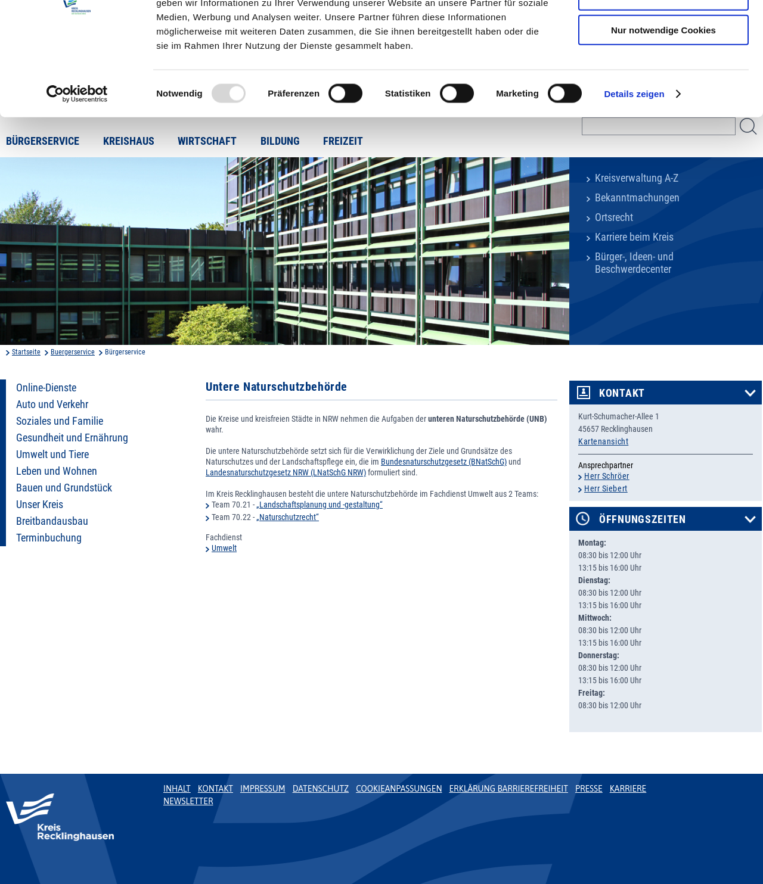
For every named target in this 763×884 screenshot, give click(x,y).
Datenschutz (321, 788)
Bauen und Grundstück (64, 488)
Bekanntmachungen (637, 198)
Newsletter (188, 801)
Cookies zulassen (663, 29)
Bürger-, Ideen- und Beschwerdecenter (634, 263)
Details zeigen (634, 163)
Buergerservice (73, 352)
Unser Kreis (39, 505)
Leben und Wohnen (56, 471)
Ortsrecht (614, 217)
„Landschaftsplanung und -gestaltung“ (319, 504)
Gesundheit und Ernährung (72, 438)
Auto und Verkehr (52, 404)
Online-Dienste (46, 388)
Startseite (26, 352)
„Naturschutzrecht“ (287, 517)
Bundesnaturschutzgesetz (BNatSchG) (444, 461)
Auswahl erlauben (663, 65)
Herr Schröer (606, 476)
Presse (589, 788)
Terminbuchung (49, 538)
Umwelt (224, 548)
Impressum (263, 788)
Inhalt (177, 788)
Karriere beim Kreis (634, 237)
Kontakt (622, 393)
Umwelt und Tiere (52, 454)
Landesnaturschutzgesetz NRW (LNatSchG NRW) (286, 472)
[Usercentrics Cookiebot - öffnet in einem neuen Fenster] (77, 163)
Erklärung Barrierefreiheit (508, 788)
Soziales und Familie (59, 421)
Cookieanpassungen (399, 788)
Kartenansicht (603, 441)
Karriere (628, 788)
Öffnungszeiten (642, 519)
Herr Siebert (606, 488)
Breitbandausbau (52, 521)
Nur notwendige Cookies (663, 99)
